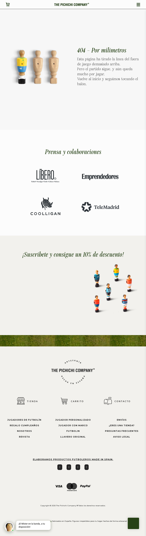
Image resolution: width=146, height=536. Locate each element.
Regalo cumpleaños (24, 425)
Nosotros (24, 431)
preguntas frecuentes (121, 431)
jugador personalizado (73, 420)
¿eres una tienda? (122, 425)
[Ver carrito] (8, 4)
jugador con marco (73, 425)
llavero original (73, 436)
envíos (122, 420)
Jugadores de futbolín (24, 420)
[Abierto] (138, 4)
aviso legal (121, 436)
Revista (24, 436)
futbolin (73, 431)
